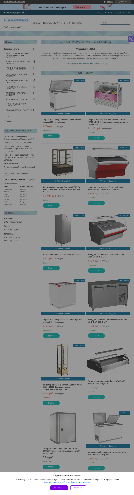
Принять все (59, 488)
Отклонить (78, 488)
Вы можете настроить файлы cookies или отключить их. (66, 482)
